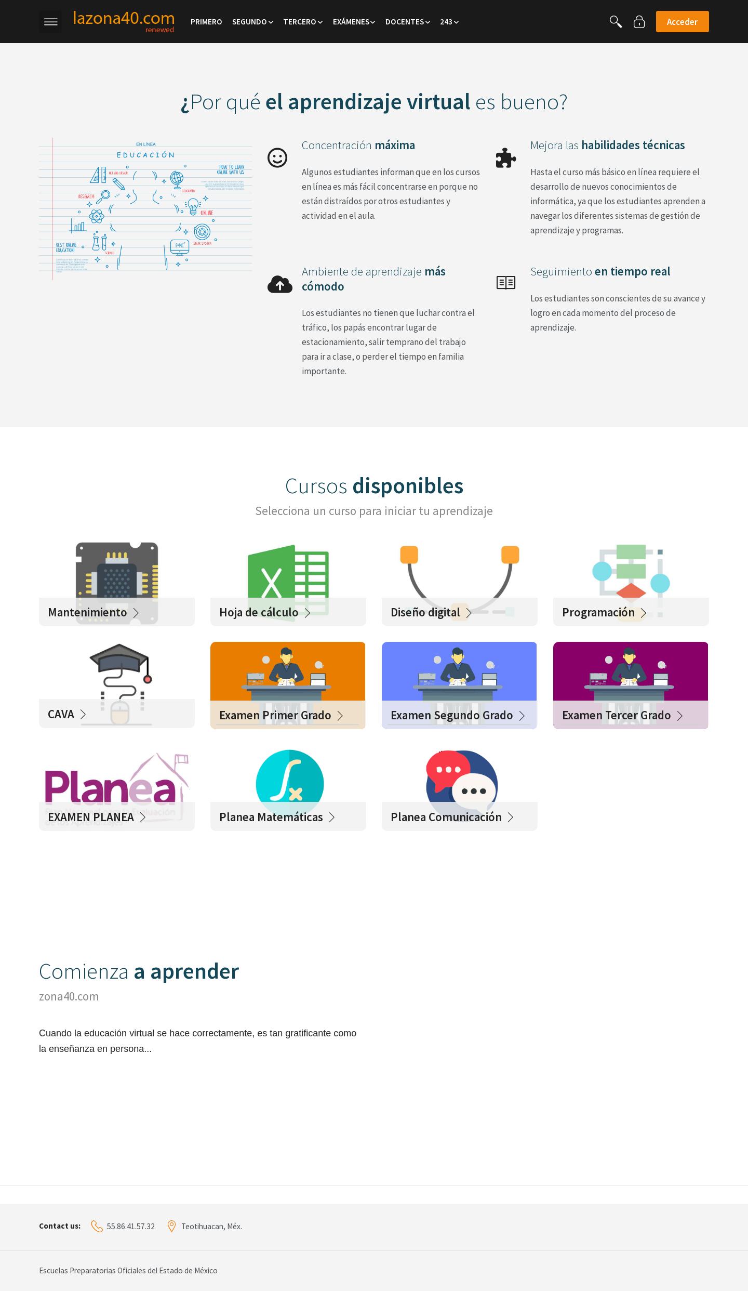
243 (446, 22)
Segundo (249, 22)
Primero (206, 22)
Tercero (299, 22)
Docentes (404, 22)
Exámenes (351, 22)
